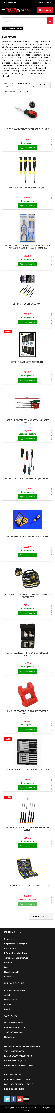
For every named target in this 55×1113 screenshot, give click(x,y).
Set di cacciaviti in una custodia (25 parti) (27, 654)
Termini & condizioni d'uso (16, 958)
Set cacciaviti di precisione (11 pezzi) (27, 769)
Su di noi (8, 939)
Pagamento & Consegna (15, 943)
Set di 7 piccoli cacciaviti (27, 303)
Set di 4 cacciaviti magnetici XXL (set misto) (27, 421)
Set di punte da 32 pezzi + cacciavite (27, 536)
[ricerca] (27, 20)
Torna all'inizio (40, 916)
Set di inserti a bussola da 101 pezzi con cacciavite (27, 595)
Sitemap (8, 962)
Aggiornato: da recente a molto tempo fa (19, 85)
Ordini (7, 995)
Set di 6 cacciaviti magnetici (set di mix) (27, 478)
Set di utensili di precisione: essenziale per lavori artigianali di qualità (27, 246)
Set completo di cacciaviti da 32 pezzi (27, 885)
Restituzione (10, 948)
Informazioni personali (14, 990)
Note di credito (11, 1000)
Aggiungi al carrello (27, 147)
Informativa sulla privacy (15, 953)
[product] (27, 112)
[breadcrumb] (12, 28)
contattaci (11, 2)
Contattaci (9, 976)
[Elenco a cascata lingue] (45, 2)
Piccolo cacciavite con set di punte (28, 129)
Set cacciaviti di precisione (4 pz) (27, 187)
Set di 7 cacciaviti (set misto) (27, 362)
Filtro (43, 85)
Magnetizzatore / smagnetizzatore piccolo (27, 712)
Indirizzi (7, 1004)
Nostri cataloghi (11, 972)
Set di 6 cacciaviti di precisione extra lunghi (27, 828)
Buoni (7, 1009)
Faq (6, 967)
